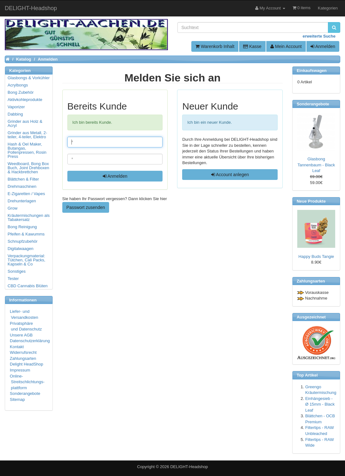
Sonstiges (17, 271)
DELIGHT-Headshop (189, 466)
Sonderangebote (25, 393)
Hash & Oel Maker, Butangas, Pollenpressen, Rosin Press (27, 150)
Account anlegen (230, 174)
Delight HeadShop (26, 364)
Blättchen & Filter (23, 179)
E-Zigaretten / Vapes (26, 193)
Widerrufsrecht (23, 352)
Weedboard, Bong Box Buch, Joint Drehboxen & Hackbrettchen (28, 167)
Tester (13, 278)
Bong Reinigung (22, 226)
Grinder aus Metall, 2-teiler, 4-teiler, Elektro (27, 134)
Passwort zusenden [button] (85, 207)
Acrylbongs (18, 85)
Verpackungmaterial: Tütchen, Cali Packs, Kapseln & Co (26, 259)
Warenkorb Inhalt (214, 46)
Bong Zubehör (21, 92)
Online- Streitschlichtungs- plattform (27, 382)
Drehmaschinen (22, 186)
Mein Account (286, 46)
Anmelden (323, 46)
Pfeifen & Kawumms (26, 234)
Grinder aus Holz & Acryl (25, 123)
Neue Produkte (311, 201)
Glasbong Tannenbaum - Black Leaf (316, 165)
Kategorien (328, 8)
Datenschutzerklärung (30, 340)
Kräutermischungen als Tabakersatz (29, 217)
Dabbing (15, 114)
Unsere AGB (21, 335)
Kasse (252, 46)
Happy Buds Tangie (316, 256)
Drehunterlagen (22, 201)
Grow (12, 208)
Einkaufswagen (312, 70)
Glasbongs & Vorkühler (29, 77)
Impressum (20, 370)
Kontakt (17, 346)
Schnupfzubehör (23, 241)
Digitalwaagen (21, 248)
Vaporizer (16, 106)
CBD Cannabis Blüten (27, 285)
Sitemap (17, 399)
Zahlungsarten (23, 358)
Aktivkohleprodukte (25, 99)
